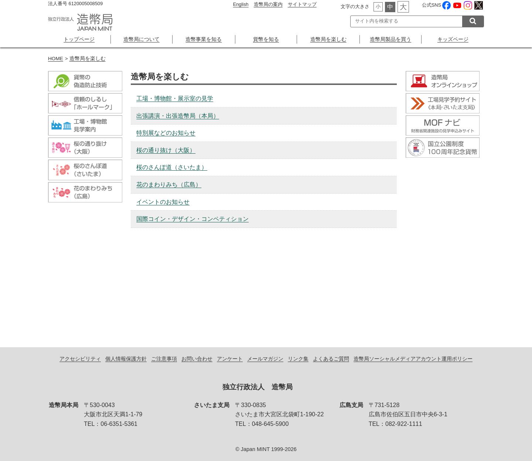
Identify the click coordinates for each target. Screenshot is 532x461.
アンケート (230, 359)
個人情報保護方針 (126, 359)
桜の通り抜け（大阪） (165, 150)
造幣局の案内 (268, 4)
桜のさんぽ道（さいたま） (171, 167)
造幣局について (141, 39)
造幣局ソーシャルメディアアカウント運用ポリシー (413, 359)
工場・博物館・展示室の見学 (174, 98)
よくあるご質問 (331, 359)
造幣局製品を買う (390, 39)
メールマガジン (265, 359)
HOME (55, 58)
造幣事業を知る (203, 39)
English (241, 4)
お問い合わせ (196, 359)
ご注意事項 (164, 359)
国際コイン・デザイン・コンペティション (192, 219)
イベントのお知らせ (163, 202)
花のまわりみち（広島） (168, 184)
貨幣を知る (266, 39)
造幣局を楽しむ (328, 39)
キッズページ (452, 39)
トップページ (79, 39)
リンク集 (298, 359)
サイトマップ (302, 4)
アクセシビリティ (80, 359)
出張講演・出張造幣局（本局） (177, 116)
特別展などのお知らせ (165, 133)
